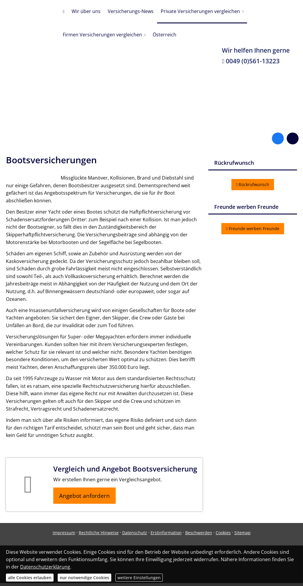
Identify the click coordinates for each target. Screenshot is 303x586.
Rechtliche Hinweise (99, 535)
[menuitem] (63, 12)
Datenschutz (134, 535)
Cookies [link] (223, 535)
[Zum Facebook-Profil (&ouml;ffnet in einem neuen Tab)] (278, 140)
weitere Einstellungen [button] (139, 577)
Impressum (64, 535)
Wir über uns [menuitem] (85, 11)
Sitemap (242, 535)
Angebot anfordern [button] (86, 498)
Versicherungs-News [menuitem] (130, 11)
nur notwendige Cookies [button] (84, 577)
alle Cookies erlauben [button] (29, 577)
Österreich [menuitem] (164, 35)
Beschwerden (198, 535)
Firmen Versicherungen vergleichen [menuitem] (102, 35)
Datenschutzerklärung (45, 567)
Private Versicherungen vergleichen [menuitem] (200, 11)
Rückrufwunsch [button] (253, 186)
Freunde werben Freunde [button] (252, 230)
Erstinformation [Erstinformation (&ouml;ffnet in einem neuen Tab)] (166, 535)
